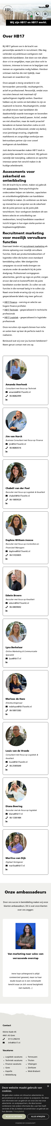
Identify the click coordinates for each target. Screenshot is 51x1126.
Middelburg (10, 1075)
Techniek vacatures (13, 1061)
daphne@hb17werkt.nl (18, 551)
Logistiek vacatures (13, 1057)
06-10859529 (13, 500)
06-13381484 (13, 818)
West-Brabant (34, 1071)
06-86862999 (13, 396)
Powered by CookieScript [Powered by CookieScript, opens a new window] (25, 1123)
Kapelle (8, 1071)
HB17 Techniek (11, 310)
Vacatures (43, 7)
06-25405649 (13, 766)
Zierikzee (32, 1068)
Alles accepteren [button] (14, 1116)
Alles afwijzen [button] (38, 1116)
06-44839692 (13, 607)
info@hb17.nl (11, 1043)
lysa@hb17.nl (13, 658)
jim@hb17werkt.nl (16, 444)
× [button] (48, 1086)
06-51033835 (13, 555)
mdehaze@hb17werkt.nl (19, 707)
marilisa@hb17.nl (15, 866)
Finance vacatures (13, 1064)
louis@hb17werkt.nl (16, 762)
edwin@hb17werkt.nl (17, 603)
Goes (7, 1068)
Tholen (31, 1061)
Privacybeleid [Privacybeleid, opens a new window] (18, 1111)
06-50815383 (13, 710)
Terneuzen (32, 1057)
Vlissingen (32, 1064)
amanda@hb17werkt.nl (18, 392)
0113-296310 (11, 1039)
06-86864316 (13, 448)
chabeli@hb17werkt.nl (18, 496)
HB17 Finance (10, 302)
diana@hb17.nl (14, 814)
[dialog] (25, 1104)
